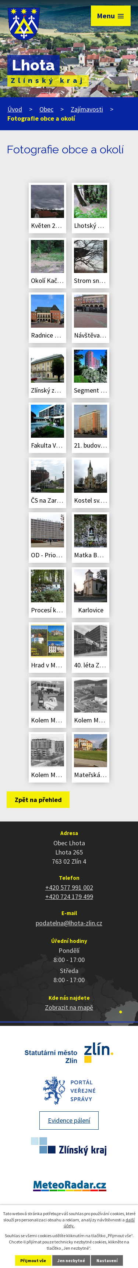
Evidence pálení (69, 1120)
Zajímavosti (87, 109)
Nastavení (107, 1260)
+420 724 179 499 (69, 896)
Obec (46, 109)
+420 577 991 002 (69, 887)
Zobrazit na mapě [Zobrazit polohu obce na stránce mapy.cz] (69, 1007)
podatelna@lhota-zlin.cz (69, 923)
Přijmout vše (33, 1260)
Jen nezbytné (71, 1260)
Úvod (14, 109)
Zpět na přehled (38, 799)
